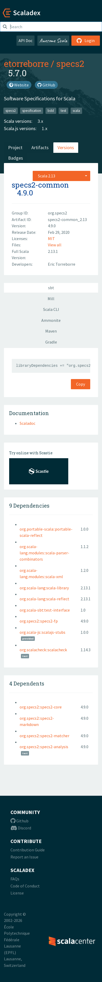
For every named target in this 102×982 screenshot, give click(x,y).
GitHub (46, 85)
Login (86, 40)
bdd (51, 110)
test (63, 110)
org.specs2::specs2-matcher (44, 735)
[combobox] (61, 176)
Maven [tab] (51, 331)
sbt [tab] (51, 287)
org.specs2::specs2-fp (39, 621)
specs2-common (40, 185)
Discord (20, 827)
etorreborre (26, 63)
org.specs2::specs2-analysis (44, 746)
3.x (40, 121)
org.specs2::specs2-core (41, 707)
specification (31, 110)
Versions (66, 147)
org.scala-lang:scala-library (44, 587)
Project (15, 147)
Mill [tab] (51, 298)
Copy (80, 384)
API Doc (25, 40)
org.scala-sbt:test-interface (45, 610)
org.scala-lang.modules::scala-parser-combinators (44, 553)
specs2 (70, 63)
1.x (44, 128)
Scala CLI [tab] (51, 309)
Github (19, 820)
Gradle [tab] (51, 342)
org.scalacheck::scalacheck (43, 649)
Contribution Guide (27, 849)
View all (54, 244)
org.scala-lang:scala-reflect (44, 598)
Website (19, 85)
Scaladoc (27, 423)
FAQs (14, 878)
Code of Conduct (25, 885)
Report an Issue (24, 856)
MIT (51, 238)
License (17, 893)
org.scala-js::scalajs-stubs (42, 632)
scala (76, 110)
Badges (15, 158)
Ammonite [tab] (51, 320)
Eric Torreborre (61, 264)
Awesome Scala (53, 40)
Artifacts (40, 147)
